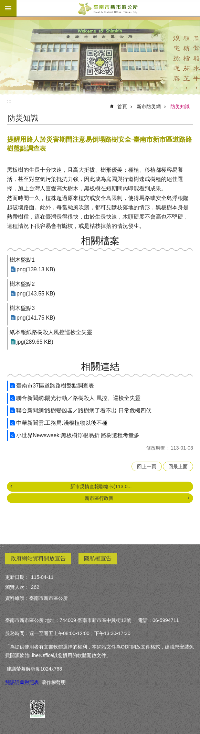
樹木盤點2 (22, 284)
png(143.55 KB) (36, 293)
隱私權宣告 (98, 558)
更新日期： (17, 577)
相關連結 (100, 366)
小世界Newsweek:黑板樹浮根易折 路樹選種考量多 (77, 435)
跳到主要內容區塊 (3, 3)
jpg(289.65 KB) (35, 342)
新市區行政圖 (99, 498)
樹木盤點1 (22, 260)
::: (9, 101)
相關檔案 (100, 240)
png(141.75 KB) (36, 318)
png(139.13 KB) (36, 269)
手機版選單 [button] (8, 8)
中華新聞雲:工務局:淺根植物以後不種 (61, 423)
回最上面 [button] (178, 466)
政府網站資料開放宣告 (38, 558)
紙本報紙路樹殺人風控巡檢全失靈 (51, 332)
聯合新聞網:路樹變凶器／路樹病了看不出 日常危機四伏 (83, 410)
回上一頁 (146, 466)
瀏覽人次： (17, 587)
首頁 (122, 106)
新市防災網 (149, 106)
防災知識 (180, 106)
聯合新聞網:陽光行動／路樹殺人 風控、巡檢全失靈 (78, 398)
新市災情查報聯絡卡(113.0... (101, 486)
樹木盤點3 (22, 308)
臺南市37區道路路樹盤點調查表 (55, 386)
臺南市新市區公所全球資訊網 (108, 8)
